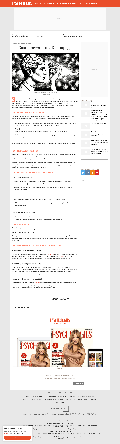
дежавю (62, 257)
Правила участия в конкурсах (85, 397)
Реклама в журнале (50, 397)
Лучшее (36, 3)
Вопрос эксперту (63, 397)
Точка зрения (50, 3)
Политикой (49, 378)
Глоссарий (94, 3)
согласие (50, 376)
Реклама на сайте (38, 397)
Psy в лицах (86, 3)
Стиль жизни (76, 3)
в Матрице (50, 254)
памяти (37, 283)
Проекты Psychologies (90, 399)
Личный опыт (66, 3)
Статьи (42, 3)
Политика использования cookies (53, 399)
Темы (57, 3)
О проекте (29, 397)
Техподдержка (59, 402)
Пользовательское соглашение (32, 399)
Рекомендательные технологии (73, 399)
